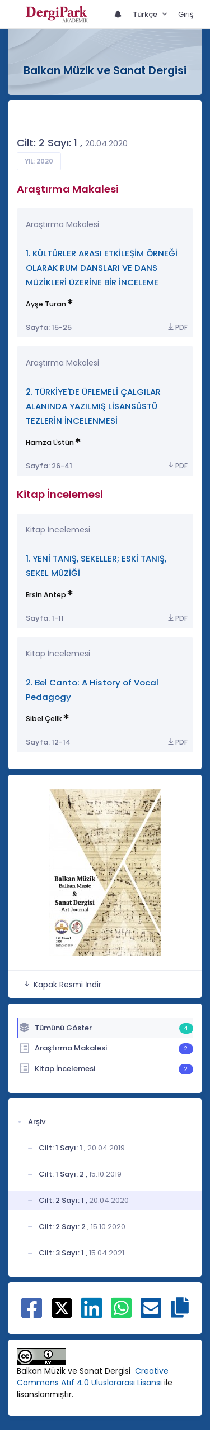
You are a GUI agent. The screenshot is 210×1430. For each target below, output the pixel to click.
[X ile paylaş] (62, 1307)
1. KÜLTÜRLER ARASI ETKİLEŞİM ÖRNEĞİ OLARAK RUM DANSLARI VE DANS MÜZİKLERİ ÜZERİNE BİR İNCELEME (102, 267)
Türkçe (146, 14)
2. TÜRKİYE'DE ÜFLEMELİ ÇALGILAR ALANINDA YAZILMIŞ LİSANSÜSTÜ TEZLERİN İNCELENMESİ (93, 406)
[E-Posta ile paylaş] (151, 1313)
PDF (177, 327)
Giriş (186, 14)
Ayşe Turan (46, 304)
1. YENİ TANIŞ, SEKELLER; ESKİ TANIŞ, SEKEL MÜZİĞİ (96, 566)
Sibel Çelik (44, 718)
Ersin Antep (46, 594)
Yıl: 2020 (39, 161)
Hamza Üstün (50, 442)
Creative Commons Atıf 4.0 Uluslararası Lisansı (93, 1376)
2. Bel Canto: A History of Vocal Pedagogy (92, 689)
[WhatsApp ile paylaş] (121, 1313)
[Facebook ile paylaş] (31, 1313)
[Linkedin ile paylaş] (91, 1313)
